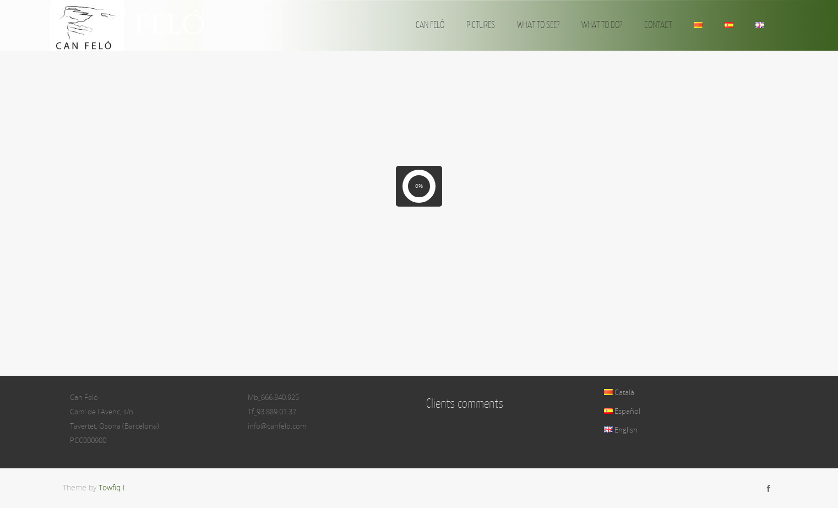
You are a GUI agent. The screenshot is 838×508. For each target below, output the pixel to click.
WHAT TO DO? (601, 25)
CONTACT (658, 25)
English (621, 430)
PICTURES (480, 25)
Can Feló (134, 25)
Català (619, 392)
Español (622, 411)
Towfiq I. (113, 487)
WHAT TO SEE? (538, 25)
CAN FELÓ (430, 25)
